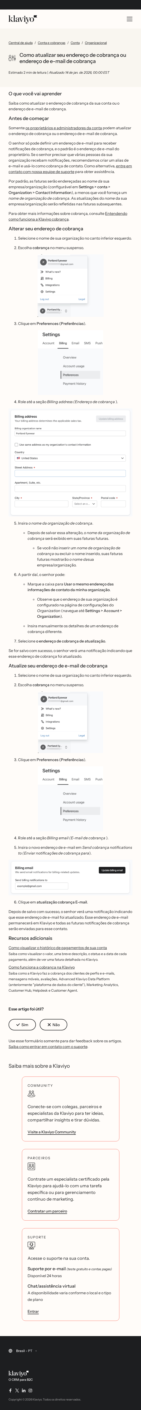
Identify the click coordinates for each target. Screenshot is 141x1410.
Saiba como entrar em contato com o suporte (48, 1046)
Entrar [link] (33, 1311)
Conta (75, 43)
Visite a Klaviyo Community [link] (52, 1132)
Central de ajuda (21, 43)
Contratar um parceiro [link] (47, 1211)
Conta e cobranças (51, 43)
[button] (70, 285)
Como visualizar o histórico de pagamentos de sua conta (58, 947)
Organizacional (96, 43)
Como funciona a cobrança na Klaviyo (42, 967)
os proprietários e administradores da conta (63, 128)
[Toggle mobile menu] (129, 19)
